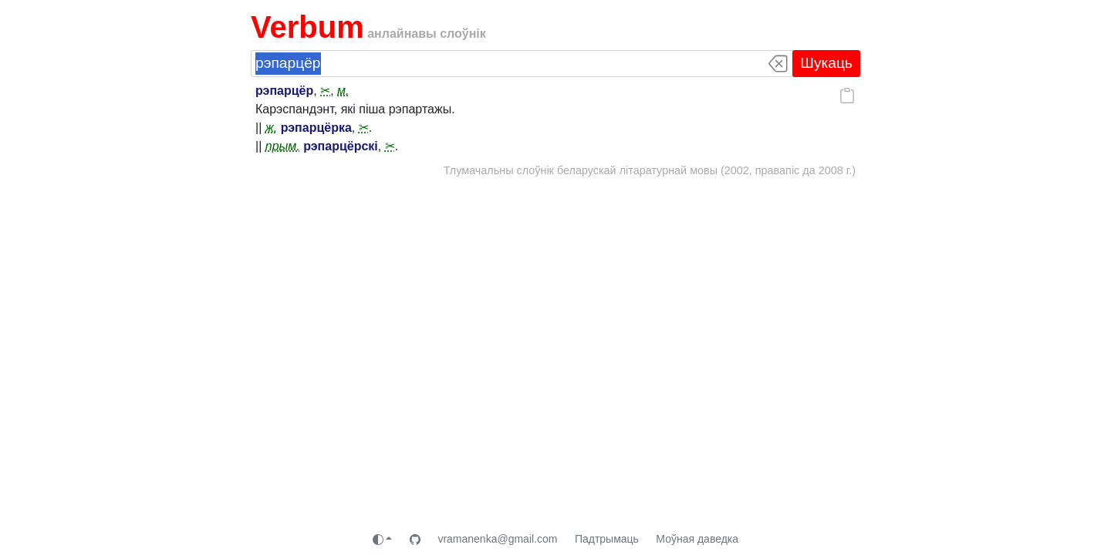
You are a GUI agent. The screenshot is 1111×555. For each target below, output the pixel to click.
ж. (271, 127)
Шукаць (826, 63)
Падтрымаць (607, 539)
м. (343, 90)
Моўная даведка (697, 539)
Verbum (307, 27)
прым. (282, 146)
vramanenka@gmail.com (497, 539)
